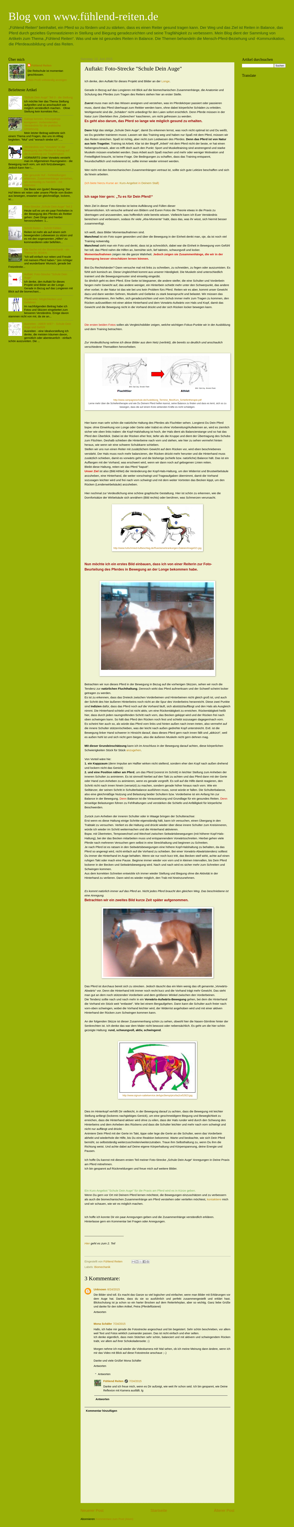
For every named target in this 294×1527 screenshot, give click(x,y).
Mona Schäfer (103, 1323)
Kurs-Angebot (129, 183)
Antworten (100, 1312)
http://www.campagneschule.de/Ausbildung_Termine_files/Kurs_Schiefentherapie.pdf (157, 400)
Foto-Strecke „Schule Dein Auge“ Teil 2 (48, 206)
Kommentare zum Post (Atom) (114, 1519)
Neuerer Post (92, 1510)
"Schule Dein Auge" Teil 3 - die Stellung (48, 97)
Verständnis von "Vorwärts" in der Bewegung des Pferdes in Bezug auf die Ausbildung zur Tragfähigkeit (46, 150)
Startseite (158, 1510)
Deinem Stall (149, 183)
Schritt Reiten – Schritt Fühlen (42, 228)
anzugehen (133, 750)
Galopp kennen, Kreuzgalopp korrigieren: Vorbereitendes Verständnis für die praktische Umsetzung (42, 123)
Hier (87, 1243)
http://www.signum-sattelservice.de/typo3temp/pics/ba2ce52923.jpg (157, 1095)
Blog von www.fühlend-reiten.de (83, 16)
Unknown (100, 1289)
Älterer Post (224, 1510)
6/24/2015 (113, 1289)
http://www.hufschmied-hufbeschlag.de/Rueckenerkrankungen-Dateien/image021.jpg (157, 548)
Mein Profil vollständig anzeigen (47, 79)
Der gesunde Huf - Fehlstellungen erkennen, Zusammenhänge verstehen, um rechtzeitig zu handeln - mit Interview (48, 180)
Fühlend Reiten (113, 1381)
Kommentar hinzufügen (101, 1410)
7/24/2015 (119, 1323)
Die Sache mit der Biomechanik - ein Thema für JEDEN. (46, 251)
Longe (165, 81)
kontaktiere (214, 1199)
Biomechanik (102, 1267)
